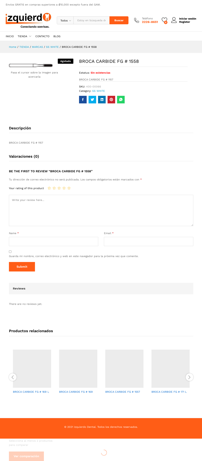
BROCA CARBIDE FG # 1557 (122, 391)
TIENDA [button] (22, 36)
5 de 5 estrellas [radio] (69, 188)
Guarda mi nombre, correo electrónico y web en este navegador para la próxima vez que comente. (74, 256)
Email (109, 233)
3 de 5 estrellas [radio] (59, 188)
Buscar (119, 20)
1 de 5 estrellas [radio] (49, 188)
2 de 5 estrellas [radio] (54, 188)
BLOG (56, 36)
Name (14, 233)
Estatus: (84, 72)
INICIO (10, 36)
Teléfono (147, 18)
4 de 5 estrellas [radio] (64, 188)
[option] (32, 375)
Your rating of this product (26, 188)
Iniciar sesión (183, 18)
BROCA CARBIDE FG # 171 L (169, 391)
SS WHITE (98, 90)
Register (184, 21)
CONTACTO (42, 36)
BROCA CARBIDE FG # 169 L (31, 391)
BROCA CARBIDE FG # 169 (76, 391)
